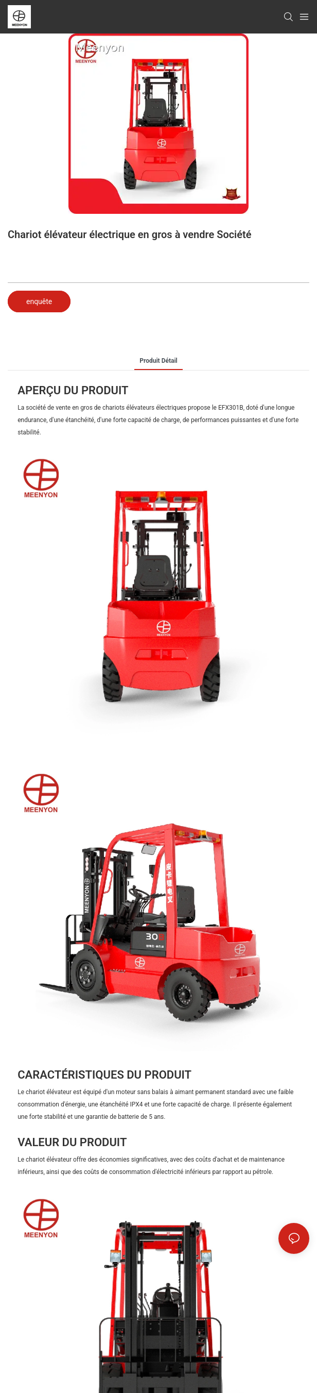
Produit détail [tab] (158, 360)
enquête (39, 301)
